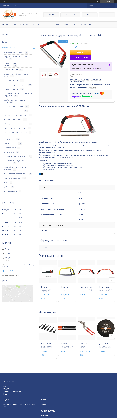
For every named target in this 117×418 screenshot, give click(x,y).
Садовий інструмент (29, 24)
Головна (89, 14)
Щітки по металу (9, 152)
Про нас (6, 386)
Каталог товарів (8, 48)
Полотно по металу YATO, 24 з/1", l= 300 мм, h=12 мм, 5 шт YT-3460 (67, 345)
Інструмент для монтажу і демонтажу (12, 64)
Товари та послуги (69, 14)
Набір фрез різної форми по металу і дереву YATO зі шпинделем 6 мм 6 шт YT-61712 (47, 345)
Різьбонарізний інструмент (13, 111)
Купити (80, 52)
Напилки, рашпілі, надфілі (12, 119)
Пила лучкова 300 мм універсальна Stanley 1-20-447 (66, 288)
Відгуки (51, 14)
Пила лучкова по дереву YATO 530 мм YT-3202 (105, 288)
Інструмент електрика (11, 89)
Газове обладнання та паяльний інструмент (15, 168)
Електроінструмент (10, 143)
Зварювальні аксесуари (12, 178)
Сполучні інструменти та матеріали (16, 156)
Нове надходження (10, 191)
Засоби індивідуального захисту (15, 128)
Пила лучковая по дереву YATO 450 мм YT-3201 (86, 288)
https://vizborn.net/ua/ (13, 271)
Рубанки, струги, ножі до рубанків (15, 124)
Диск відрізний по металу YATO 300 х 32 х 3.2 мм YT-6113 (105, 345)
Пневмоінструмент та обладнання (16, 174)
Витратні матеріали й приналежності (11, 138)
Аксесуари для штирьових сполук (15, 132)
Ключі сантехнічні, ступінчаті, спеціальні (14, 162)
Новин (5, 394)
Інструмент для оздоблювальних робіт (15, 58)
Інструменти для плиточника (14, 52)
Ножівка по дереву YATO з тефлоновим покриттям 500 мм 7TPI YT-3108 (47, 288)
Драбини (7, 187)
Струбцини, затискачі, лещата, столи (14, 101)
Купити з (80, 57)
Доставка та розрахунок (12, 391)
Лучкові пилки (43, 24)
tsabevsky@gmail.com (12, 275)
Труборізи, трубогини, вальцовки (15, 115)
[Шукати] (112, 5)
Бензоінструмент (10, 148)
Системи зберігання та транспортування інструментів (18, 94)
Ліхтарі (6, 182)
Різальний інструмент (11, 80)
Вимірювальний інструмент (13, 106)
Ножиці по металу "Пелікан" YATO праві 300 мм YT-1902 (86, 345)
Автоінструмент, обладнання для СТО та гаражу (17, 75)
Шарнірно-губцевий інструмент (15, 85)
